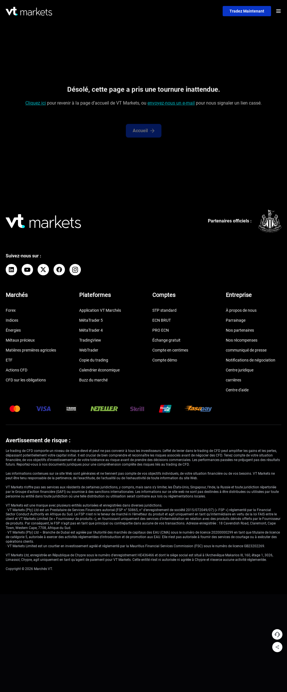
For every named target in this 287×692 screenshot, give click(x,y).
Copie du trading (93, 360)
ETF (9, 360)
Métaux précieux (20, 340)
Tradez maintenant (246, 11)
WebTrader (88, 350)
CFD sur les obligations (26, 380)
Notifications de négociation (250, 360)
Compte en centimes (170, 350)
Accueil (144, 135)
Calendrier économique (99, 370)
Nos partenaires (240, 330)
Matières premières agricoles (31, 350)
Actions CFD (16, 370)
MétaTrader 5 (91, 320)
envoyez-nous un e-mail (171, 104)
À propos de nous (241, 310)
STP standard (164, 310)
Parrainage (235, 320)
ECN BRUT (161, 320)
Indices (12, 320)
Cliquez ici (35, 104)
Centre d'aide (237, 390)
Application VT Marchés (100, 310)
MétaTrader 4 (91, 330)
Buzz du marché (93, 380)
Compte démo (164, 360)
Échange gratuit (166, 340)
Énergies (13, 330)
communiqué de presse (246, 350)
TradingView (90, 340)
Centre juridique (239, 370)
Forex (11, 310)
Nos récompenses (241, 340)
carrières (233, 380)
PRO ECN (160, 330)
